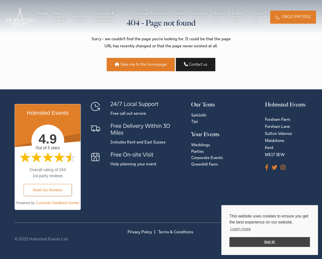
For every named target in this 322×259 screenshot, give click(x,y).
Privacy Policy (140, 232)
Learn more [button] (240, 229)
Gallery (180, 14)
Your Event (59, 17)
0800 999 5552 (296, 17)
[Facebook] (268, 168)
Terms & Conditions (175, 232)
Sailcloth (198, 116)
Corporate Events (207, 158)
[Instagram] (284, 168)
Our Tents (79, 17)
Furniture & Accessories (104, 17)
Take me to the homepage (141, 64)
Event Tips (237, 17)
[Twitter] (276, 168)
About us (219, 17)
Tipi (194, 122)
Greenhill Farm (204, 165)
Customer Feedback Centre (57, 203)
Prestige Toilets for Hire (151, 17)
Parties (197, 152)
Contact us (259, 17)
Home (42, 14)
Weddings (200, 145)
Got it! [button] (269, 242)
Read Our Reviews (48, 190)
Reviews (200, 14)
